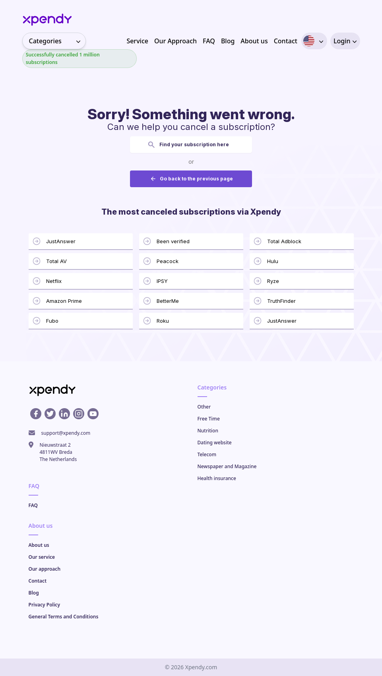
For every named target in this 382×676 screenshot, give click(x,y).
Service (137, 41)
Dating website (215, 442)
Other (204, 406)
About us (254, 41)
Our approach (45, 569)
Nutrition (208, 430)
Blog (228, 41)
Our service (42, 557)
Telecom (207, 454)
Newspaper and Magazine (227, 466)
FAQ (209, 41)
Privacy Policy (44, 604)
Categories (57, 41)
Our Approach (175, 41)
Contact (285, 41)
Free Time (209, 418)
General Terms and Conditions (64, 616)
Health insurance (217, 478)
